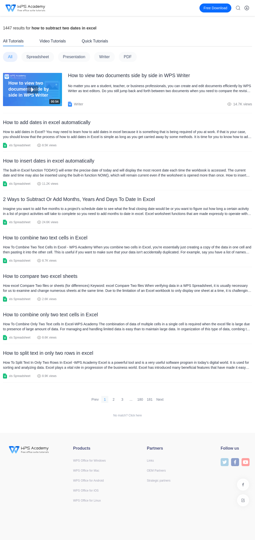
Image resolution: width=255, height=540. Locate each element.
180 (140, 399)
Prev (95, 399)
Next (160, 399)
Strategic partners (159, 480)
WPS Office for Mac (86, 470)
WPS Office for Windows (89, 460)
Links (150, 460)
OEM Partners (156, 470)
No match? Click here (127, 415)
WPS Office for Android (88, 480)
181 (150, 399)
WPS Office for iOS (86, 490)
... (130, 399)
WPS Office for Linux (87, 500)
